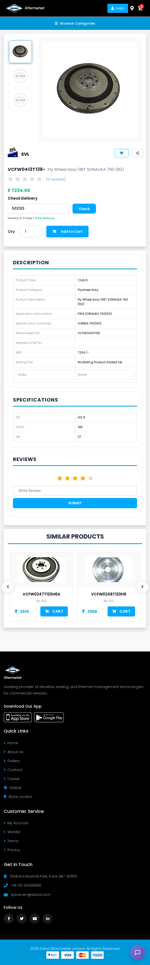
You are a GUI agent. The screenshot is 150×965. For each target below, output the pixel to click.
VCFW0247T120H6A (41, 594)
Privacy (12, 849)
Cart (54, 611)
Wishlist (12, 831)
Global (12, 787)
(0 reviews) (56, 179)
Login (117, 8)
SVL (25, 154)
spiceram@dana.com (30, 894)
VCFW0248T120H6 (108, 594)
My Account (16, 823)
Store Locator (18, 796)
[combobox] (30, 231)
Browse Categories (75, 23)
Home (11, 742)
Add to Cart (67, 231)
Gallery (12, 760)
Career (12, 778)
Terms (11, 840)
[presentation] (7, 587)
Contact (13, 769)
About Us (13, 751)
